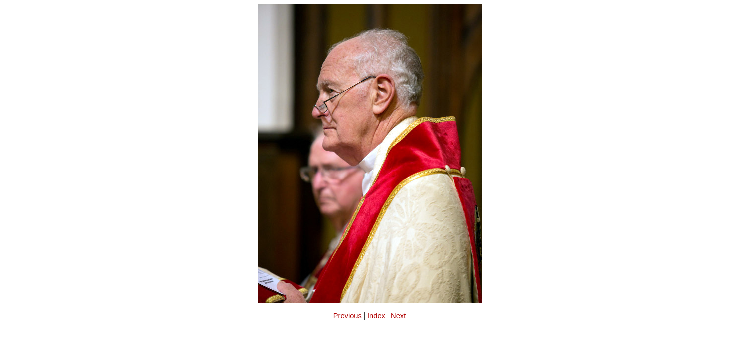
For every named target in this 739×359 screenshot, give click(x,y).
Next (398, 316)
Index (376, 316)
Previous (347, 316)
